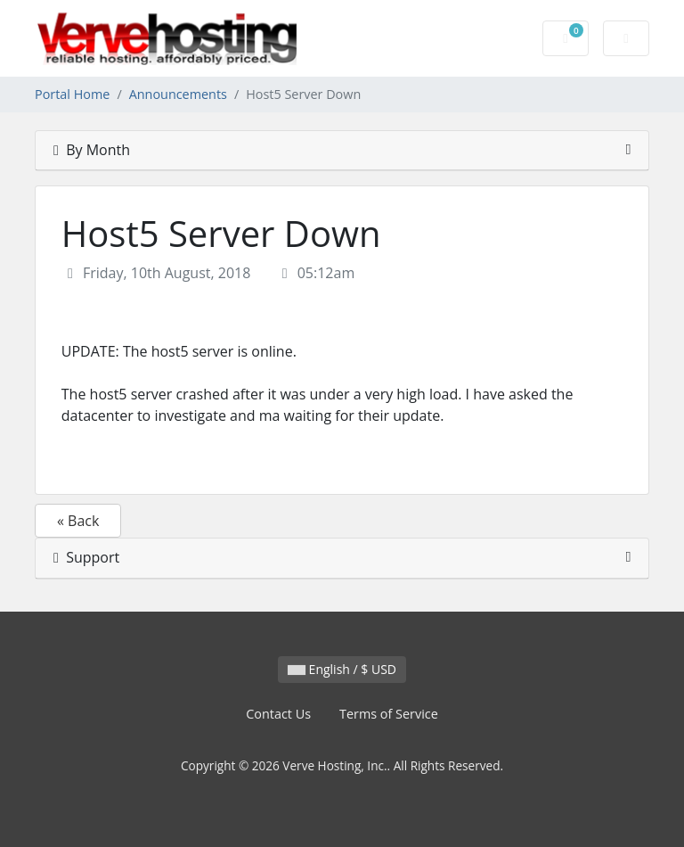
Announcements (178, 94)
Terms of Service (388, 713)
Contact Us (278, 713)
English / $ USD (342, 669)
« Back (78, 520)
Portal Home (72, 94)
